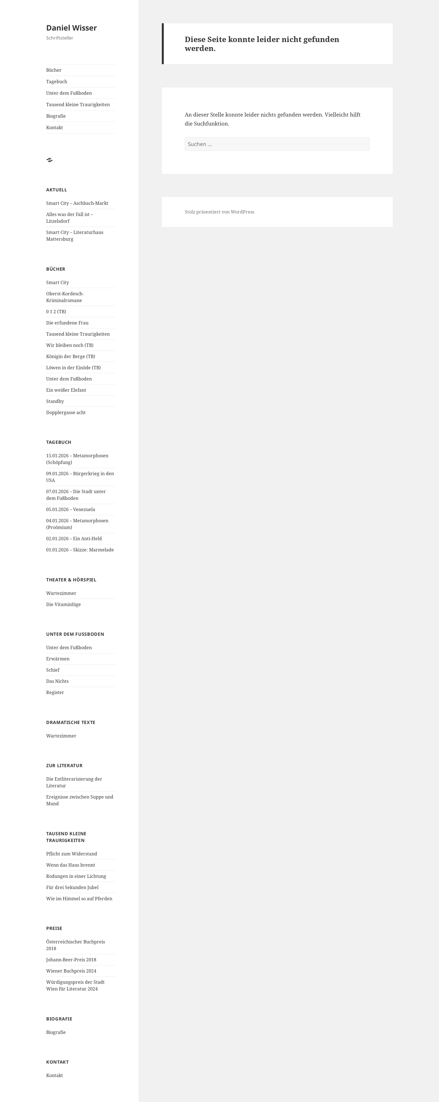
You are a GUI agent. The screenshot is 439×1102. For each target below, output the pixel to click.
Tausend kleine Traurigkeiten (78, 104)
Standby (55, 401)
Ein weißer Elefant (66, 390)
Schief (52, 670)
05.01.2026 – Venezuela (70, 509)
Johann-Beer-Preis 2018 (71, 960)
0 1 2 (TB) (56, 311)
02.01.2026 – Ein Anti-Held (74, 538)
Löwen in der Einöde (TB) (73, 368)
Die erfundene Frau (67, 323)
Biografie (56, 116)
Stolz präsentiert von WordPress (219, 212)
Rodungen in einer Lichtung (76, 876)
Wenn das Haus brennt (70, 865)
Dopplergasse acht (66, 412)
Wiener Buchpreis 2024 (71, 971)
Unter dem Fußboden (69, 93)
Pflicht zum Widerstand (71, 854)
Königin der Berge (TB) (70, 356)
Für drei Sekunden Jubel (72, 887)
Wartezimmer (61, 593)
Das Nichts (57, 681)
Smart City (57, 282)
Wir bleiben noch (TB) (70, 345)
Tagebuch (56, 81)
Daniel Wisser (71, 27)
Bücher (54, 70)
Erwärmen (57, 659)
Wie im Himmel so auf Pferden (79, 898)
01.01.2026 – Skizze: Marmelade (80, 550)
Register (55, 692)
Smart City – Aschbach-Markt (77, 203)
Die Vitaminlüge (63, 604)
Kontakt (54, 127)
